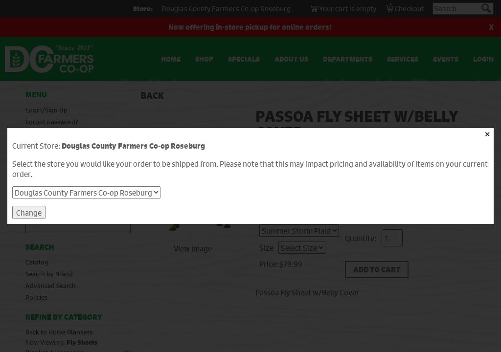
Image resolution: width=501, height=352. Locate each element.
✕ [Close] (487, 134)
